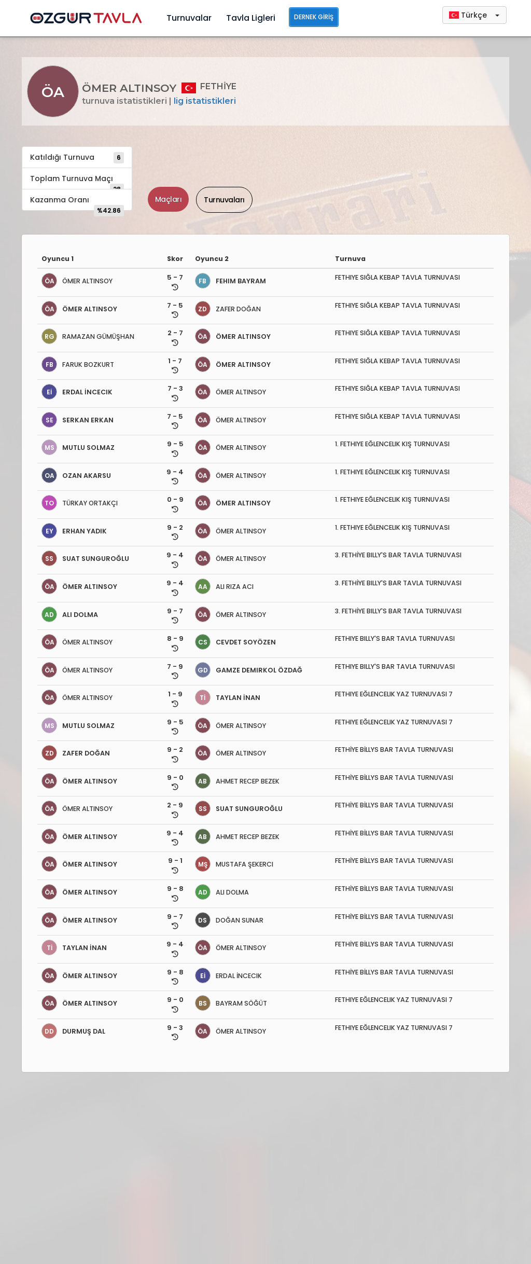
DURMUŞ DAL (73, 1031)
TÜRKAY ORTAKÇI (79, 503)
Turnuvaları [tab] (224, 200)
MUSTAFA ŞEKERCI (234, 864)
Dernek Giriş (313, 16)
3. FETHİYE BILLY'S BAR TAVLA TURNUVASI (398, 555)
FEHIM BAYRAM (230, 281)
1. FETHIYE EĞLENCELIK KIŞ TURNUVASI (392, 443)
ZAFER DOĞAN (228, 309)
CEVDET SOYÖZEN (235, 642)
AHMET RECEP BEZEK (237, 781)
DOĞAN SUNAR (229, 920)
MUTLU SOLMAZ (78, 447)
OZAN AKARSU (76, 475)
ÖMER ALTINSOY (77, 281)
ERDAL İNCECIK (77, 392)
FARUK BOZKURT (77, 364)
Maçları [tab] (168, 199)
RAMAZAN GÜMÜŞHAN (87, 336)
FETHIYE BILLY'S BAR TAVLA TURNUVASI (395, 638)
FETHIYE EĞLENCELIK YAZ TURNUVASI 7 (394, 694)
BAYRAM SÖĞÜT (231, 1003)
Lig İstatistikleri (205, 101)
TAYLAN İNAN (227, 697)
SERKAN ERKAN (77, 420)
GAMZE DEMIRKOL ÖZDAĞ (248, 670)
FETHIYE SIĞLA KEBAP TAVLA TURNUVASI (397, 277)
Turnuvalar (189, 18)
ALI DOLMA (69, 614)
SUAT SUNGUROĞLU (85, 558)
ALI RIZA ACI (224, 586)
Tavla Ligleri (250, 18)
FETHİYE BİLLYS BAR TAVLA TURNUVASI (394, 749)
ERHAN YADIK (74, 531)
